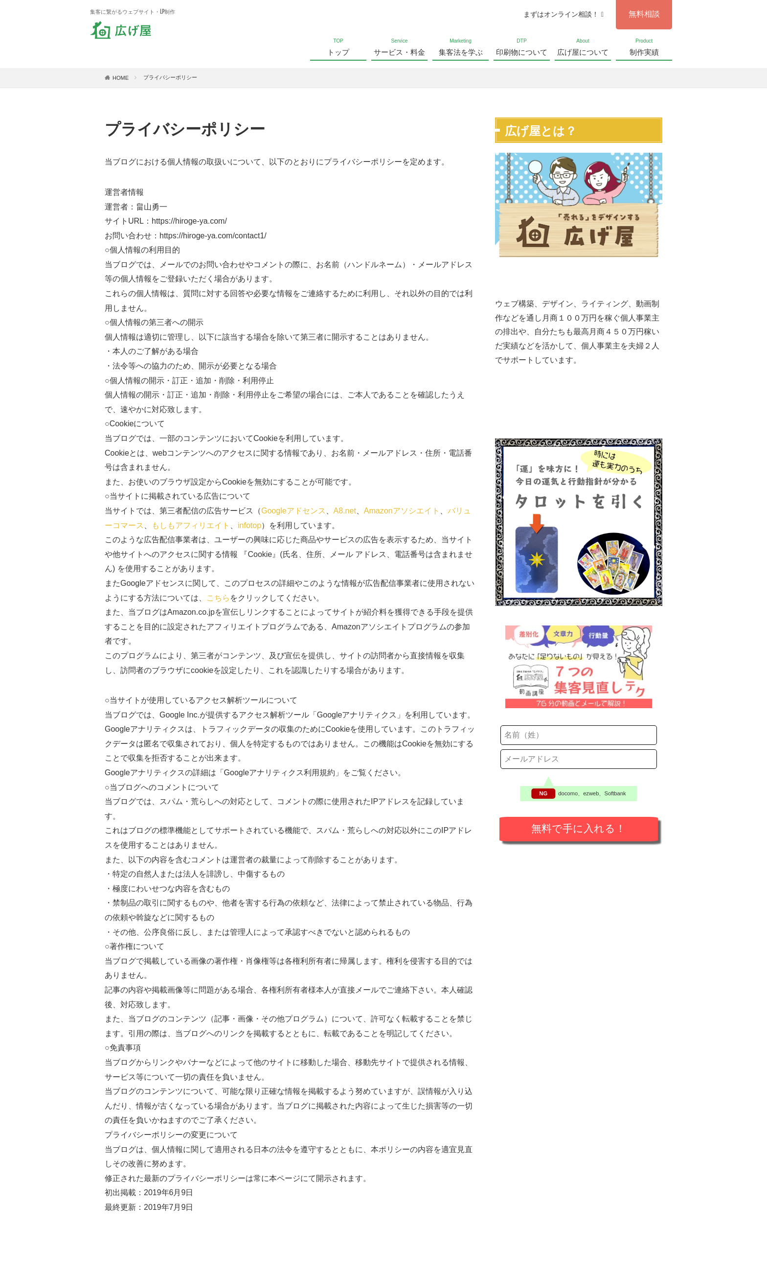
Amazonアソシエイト (402, 511)
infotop (249, 525)
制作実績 (644, 46)
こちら (218, 598)
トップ (338, 46)
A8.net (345, 511)
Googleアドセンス (293, 511)
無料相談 (644, 14)
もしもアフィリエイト (191, 525)
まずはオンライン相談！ (563, 14)
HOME (121, 78)
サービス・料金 (399, 46)
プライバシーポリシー (170, 77)
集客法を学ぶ (460, 46)
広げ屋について (583, 46)
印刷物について (522, 46)
